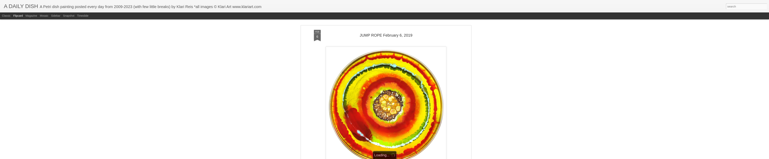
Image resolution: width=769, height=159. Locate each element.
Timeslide (82, 15)
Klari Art (404, 50)
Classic (6, 15)
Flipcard (18, 15)
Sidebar (55, 15)
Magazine (31, 15)
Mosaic (44, 15)
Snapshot (68, 15)
